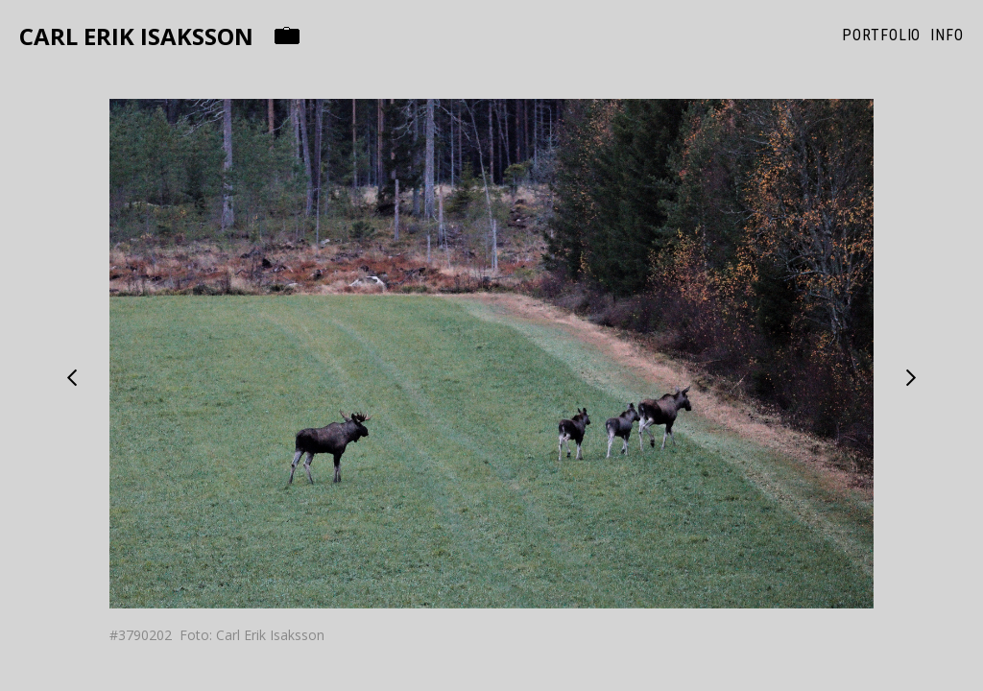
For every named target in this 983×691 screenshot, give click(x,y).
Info (947, 35)
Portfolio (881, 35)
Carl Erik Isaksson (136, 37)
